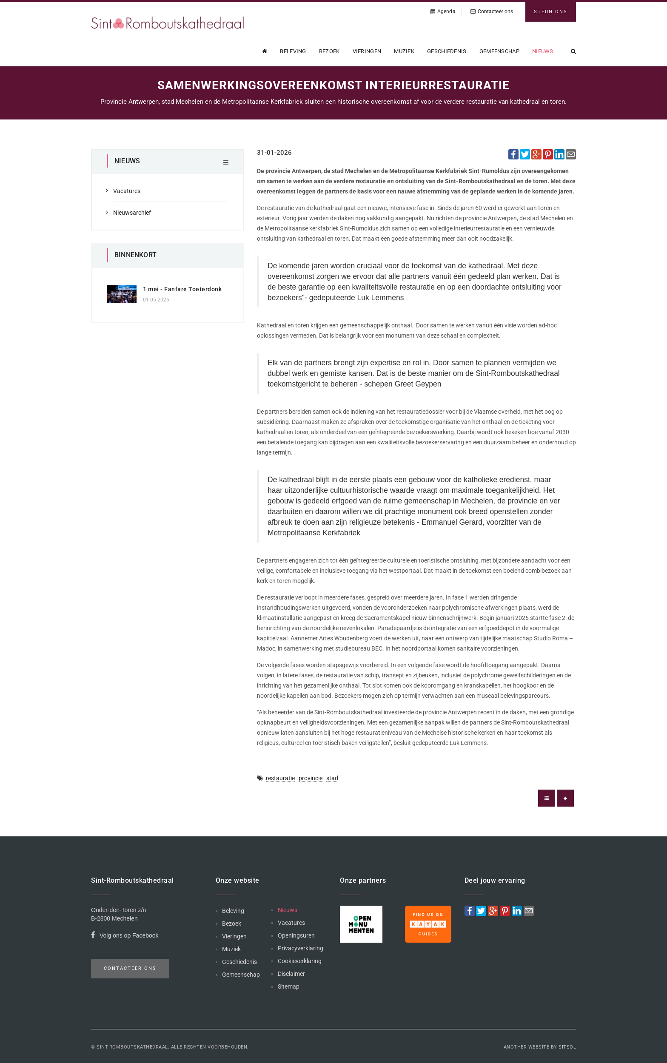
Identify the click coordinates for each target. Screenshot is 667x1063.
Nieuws (542, 51)
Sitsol (567, 1047)
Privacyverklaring (300, 948)
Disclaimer (291, 973)
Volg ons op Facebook (125, 936)
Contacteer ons (491, 11)
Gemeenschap (499, 51)
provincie (310, 778)
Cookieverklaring (300, 961)
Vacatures (126, 191)
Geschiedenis (447, 51)
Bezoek (329, 51)
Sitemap (288, 986)
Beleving (293, 51)
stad (332, 778)
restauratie (280, 778)
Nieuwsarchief (132, 212)
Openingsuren (296, 935)
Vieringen (367, 51)
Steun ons (550, 11)
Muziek (404, 51)
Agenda (443, 11)
